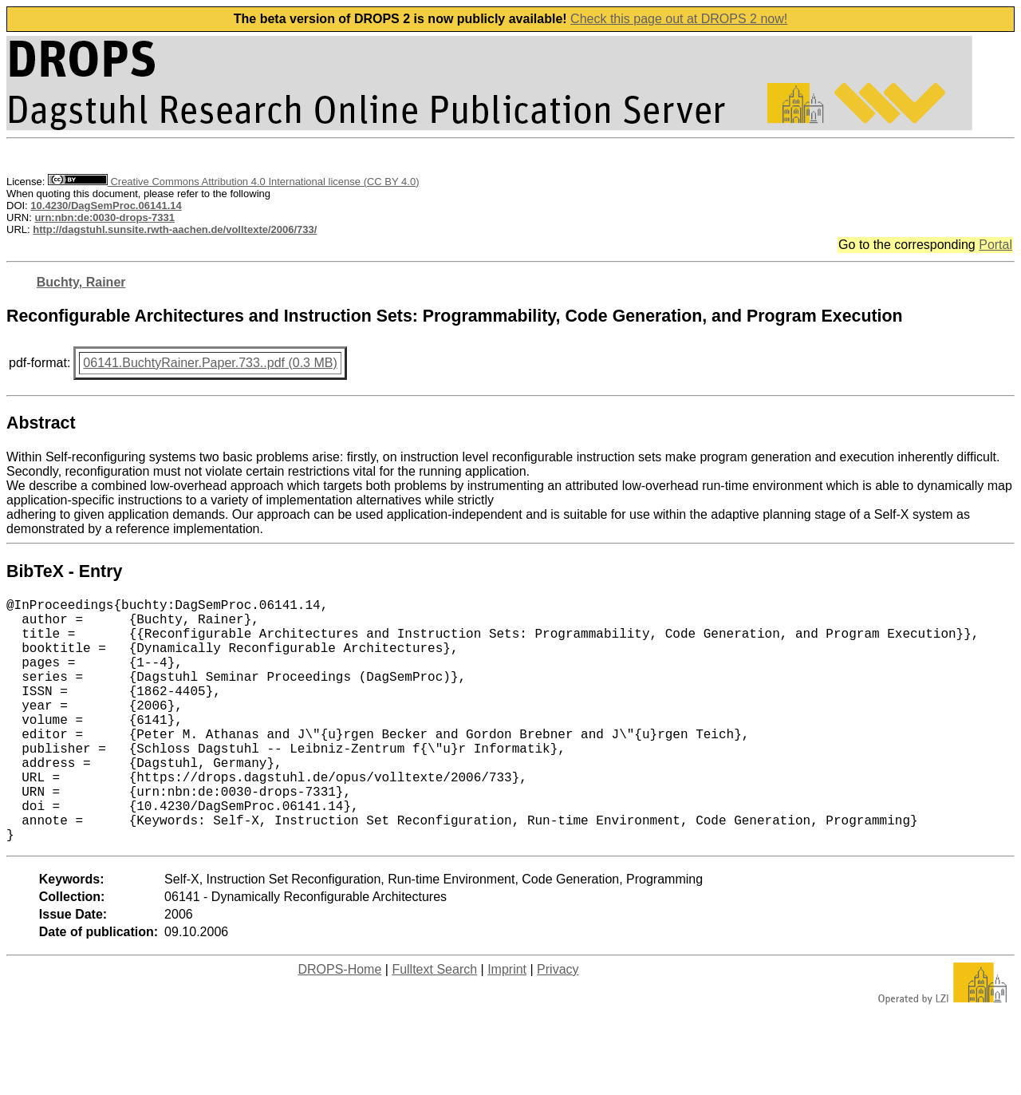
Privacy (557, 1023)
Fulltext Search (434, 1023)
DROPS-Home (339, 1023)
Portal (995, 244)
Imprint (506, 1023)
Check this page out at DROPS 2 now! (678, 19)
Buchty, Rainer (81, 282)
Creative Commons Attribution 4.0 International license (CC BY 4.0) (233, 182)
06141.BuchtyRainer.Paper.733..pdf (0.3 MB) (210, 363)
